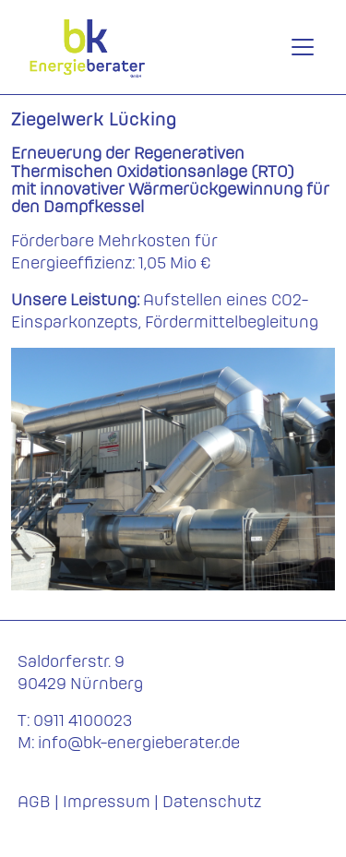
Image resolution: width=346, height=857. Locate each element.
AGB (34, 801)
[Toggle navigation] (302, 47)
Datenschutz (211, 801)
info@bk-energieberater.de (139, 742)
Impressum (106, 801)
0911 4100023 (82, 720)
